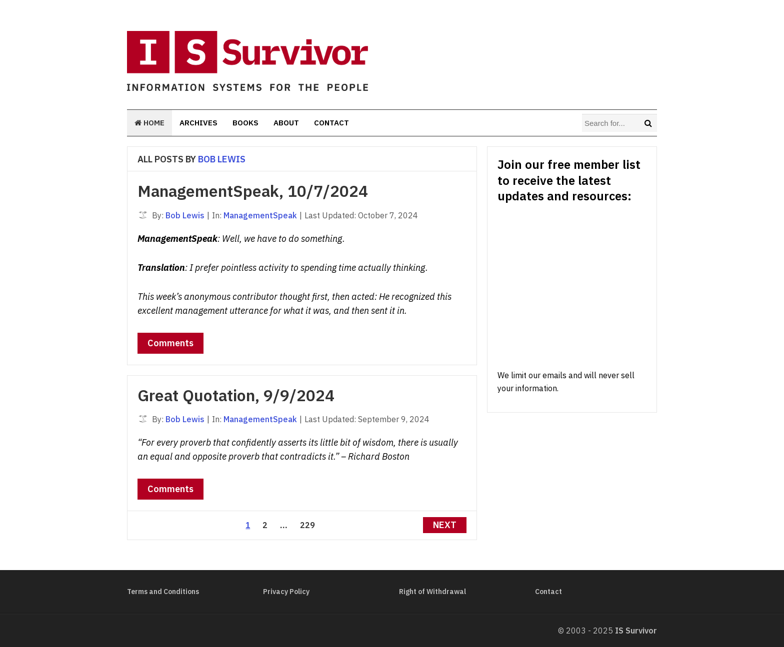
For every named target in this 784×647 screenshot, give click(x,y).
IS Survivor (636, 631)
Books (245, 122)
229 (307, 525)
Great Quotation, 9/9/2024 (236, 395)
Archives (199, 122)
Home (149, 122)
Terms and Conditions (163, 591)
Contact (331, 122)
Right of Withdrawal (432, 591)
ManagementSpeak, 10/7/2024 (253, 190)
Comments (171, 343)
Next (444, 525)
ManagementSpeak (260, 215)
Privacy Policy (286, 591)
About (286, 122)
